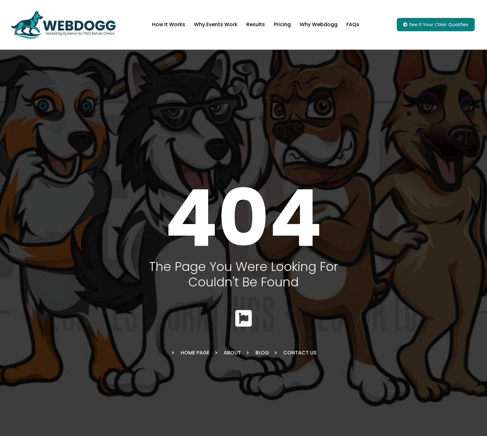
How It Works (168, 24)
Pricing (282, 24)
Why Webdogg (318, 24)
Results (255, 24)
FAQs (352, 24)
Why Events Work (216, 24)
